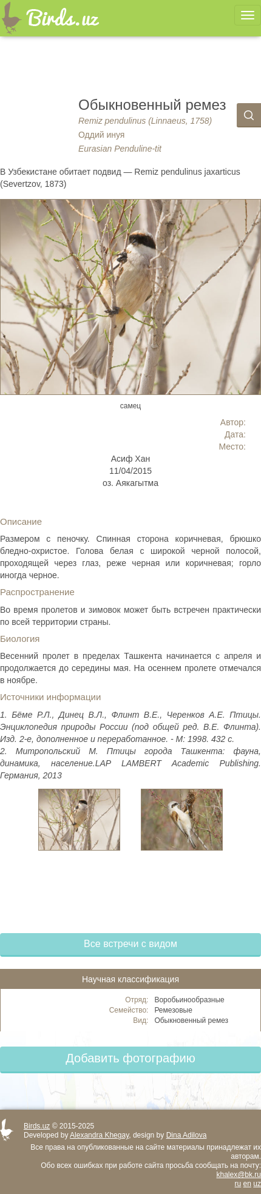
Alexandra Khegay (99, 1135)
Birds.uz (37, 1126)
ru (238, 1183)
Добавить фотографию (130, 1058)
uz (257, 1183)
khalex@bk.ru (238, 1174)
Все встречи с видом (130, 944)
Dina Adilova (186, 1135)
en (247, 1183)
